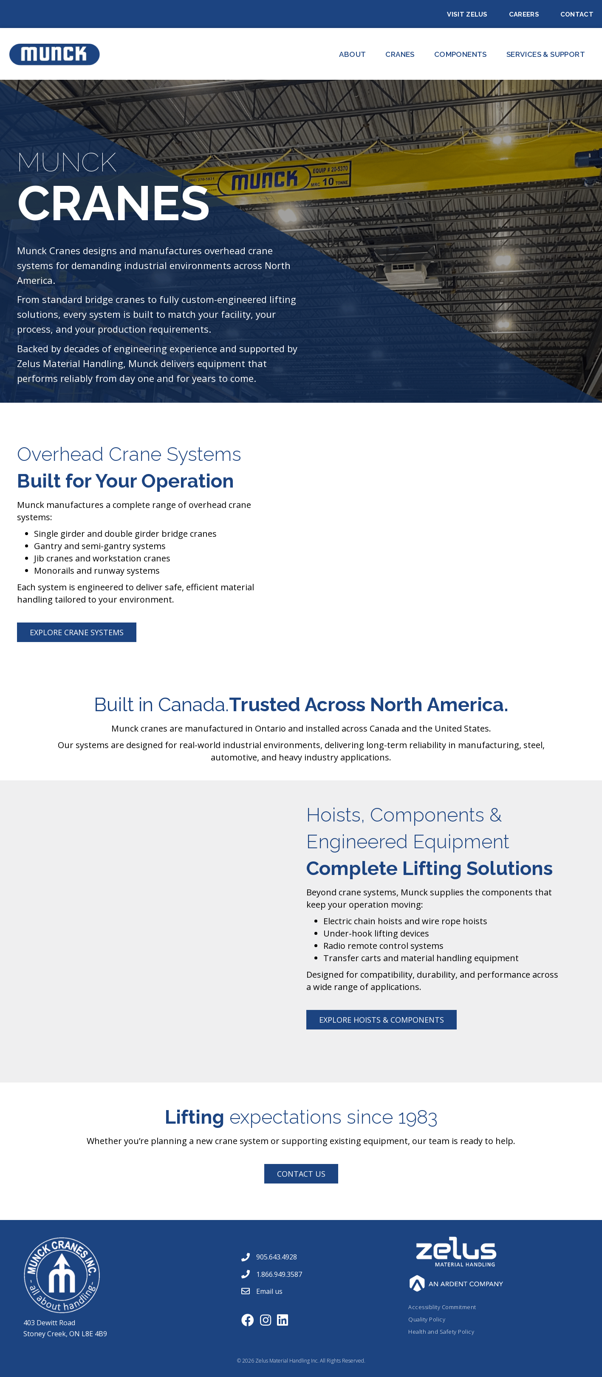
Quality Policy (426, 1319)
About (352, 54)
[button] (76, 632)
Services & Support (545, 54)
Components (460, 54)
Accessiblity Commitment (442, 1307)
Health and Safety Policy (441, 1331)
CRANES (399, 54)
